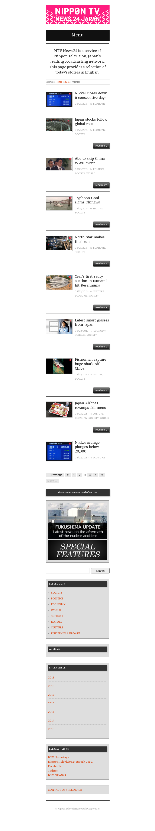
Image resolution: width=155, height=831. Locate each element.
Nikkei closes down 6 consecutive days (91, 95)
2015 (67, 82)
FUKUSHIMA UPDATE (65, 633)
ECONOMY (99, 103)
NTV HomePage (58, 757)
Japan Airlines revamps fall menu (90, 405)
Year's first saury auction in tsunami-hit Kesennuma (92, 280)
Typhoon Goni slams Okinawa (87, 200)
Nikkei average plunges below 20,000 (87, 447)
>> (102, 475)
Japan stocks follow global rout (91, 121)
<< (67, 475)
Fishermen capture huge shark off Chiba (90, 363)
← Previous (54, 475)
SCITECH (80, 335)
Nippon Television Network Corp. (70, 761)
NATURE (98, 208)
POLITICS (98, 169)
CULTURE (98, 291)
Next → (52, 481)
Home (58, 82)
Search (100, 570)
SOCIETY (80, 134)
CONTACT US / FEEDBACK (65, 789)
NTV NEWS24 (57, 775)
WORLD (91, 173)
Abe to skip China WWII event (90, 160)
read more (101, 145)
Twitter (53, 770)
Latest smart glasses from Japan (92, 322)
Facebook (54, 766)
